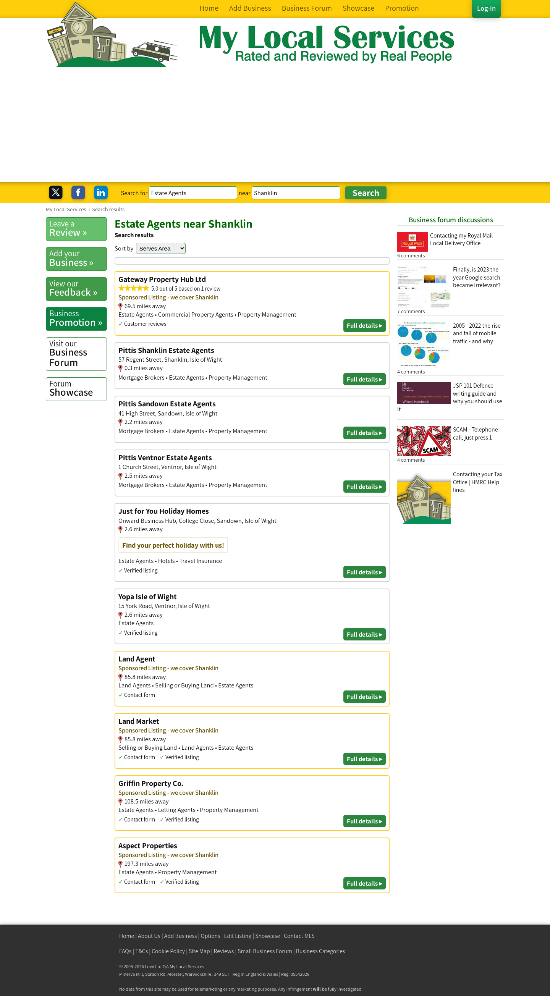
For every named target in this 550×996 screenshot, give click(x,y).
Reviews (224, 951)
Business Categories (320, 951)
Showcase (78, 388)
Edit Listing (238, 935)
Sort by (124, 248)
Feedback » (78, 288)
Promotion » (78, 318)
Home (126, 935)
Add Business (180, 935)
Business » (78, 258)
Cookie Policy (168, 951)
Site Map (199, 951)
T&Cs (141, 951)
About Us (149, 935)
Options (210, 935)
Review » (78, 228)
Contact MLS (299, 935)
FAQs (125, 951)
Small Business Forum (265, 951)
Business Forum (78, 353)
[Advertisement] (275, 124)
